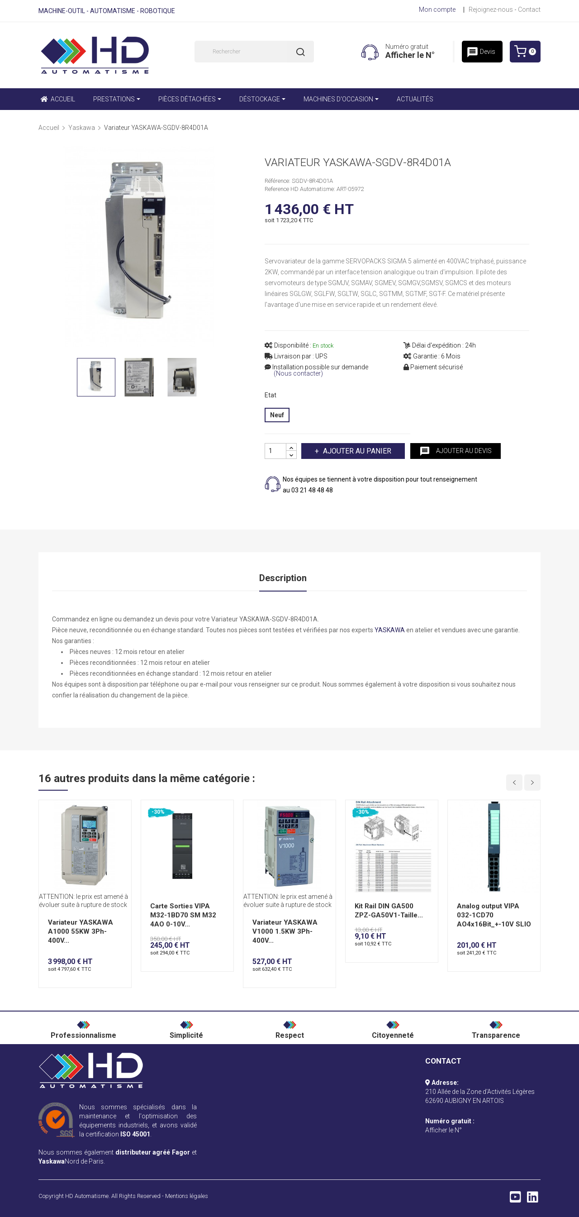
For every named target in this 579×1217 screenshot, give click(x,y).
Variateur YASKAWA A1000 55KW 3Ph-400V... (80, 931)
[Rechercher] (254, 51)
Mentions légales (186, 1196)
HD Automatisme (87, 1196)
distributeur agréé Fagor (152, 1152)
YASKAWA (390, 630)
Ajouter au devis (455, 451)
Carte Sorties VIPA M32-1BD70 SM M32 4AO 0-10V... (183, 915)
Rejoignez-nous (491, 9)
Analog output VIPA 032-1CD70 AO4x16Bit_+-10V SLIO (494, 915)
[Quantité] (275, 451)
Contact (529, 9)
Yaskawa (51, 1161)
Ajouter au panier (356, 451)
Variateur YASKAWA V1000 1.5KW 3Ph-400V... (285, 931)
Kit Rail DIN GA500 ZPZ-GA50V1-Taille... (389, 910)
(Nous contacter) (298, 373)
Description (283, 578)
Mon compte (437, 9)
